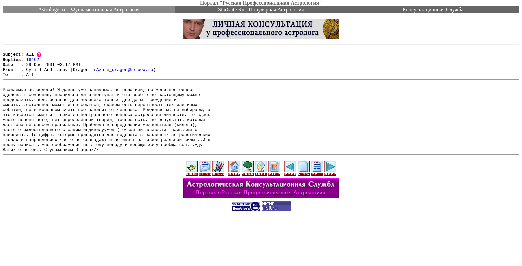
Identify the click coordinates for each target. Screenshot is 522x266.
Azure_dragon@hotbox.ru (124, 74)
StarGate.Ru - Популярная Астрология (261, 9)
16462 (32, 62)
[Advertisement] (261, 251)
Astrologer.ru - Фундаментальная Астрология (89, 9)
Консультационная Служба (433, 9)
